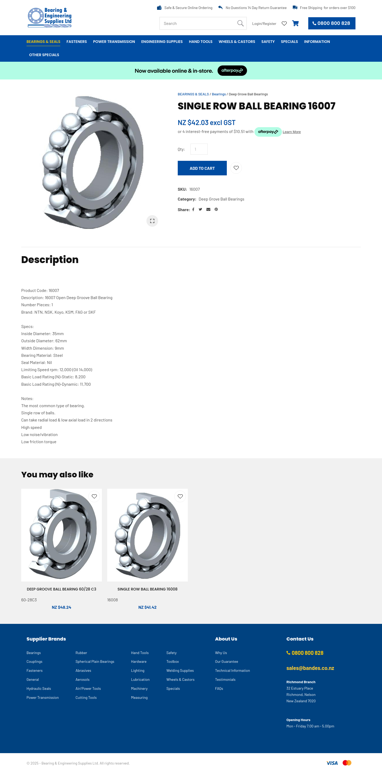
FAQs (219, 688)
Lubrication (140, 679)
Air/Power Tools (88, 688)
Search (240, 23)
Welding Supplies (180, 670)
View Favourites (284, 23)
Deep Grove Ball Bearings (248, 94)
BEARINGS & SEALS (193, 94)
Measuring (139, 697)
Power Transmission (114, 41)
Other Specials (44, 54)
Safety (268, 41)
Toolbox (172, 661)
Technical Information (232, 670)
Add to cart (202, 168)
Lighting (137, 670)
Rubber (81, 652)
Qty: (181, 149)
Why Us (221, 652)
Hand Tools (200, 41)
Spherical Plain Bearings (95, 661)
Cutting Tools (86, 697)
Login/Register (264, 23)
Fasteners (77, 41)
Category (186, 198)
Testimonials (225, 679)
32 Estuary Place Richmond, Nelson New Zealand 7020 (301, 694)
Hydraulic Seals (39, 688)
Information (317, 41)
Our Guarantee (226, 661)
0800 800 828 (334, 23)
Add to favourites (94, 496)
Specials (289, 41)
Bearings (219, 94)
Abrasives (83, 670)
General (33, 679)
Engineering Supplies (162, 41)
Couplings (34, 661)
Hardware (139, 661)
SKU (182, 189)
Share (183, 209)
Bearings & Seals (43, 41)
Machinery (139, 688)
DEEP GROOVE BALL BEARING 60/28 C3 (61, 589)
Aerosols (83, 679)
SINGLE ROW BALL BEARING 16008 (147, 589)
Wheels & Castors (237, 41)
